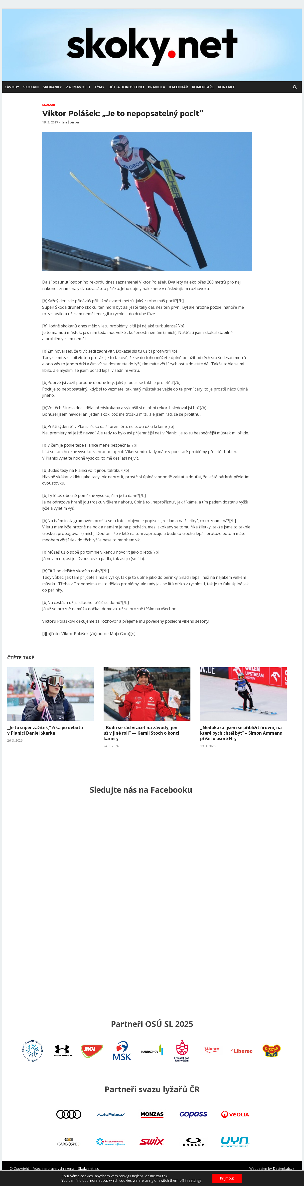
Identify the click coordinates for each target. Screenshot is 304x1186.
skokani (31, 87)
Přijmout (227, 1178)
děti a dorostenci (126, 87)
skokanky (52, 87)
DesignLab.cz (283, 1168)
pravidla (156, 87)
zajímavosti (78, 87)
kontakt (226, 87)
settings (195, 1180)
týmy (99, 87)
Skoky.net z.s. (89, 1168)
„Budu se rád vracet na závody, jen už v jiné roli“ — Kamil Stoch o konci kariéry (141, 733)
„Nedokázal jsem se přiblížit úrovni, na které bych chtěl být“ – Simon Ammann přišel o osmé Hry (241, 733)
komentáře (203, 87)
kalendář (178, 87)
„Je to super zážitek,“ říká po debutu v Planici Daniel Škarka (45, 730)
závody (11, 87)
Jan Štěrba (70, 122)
